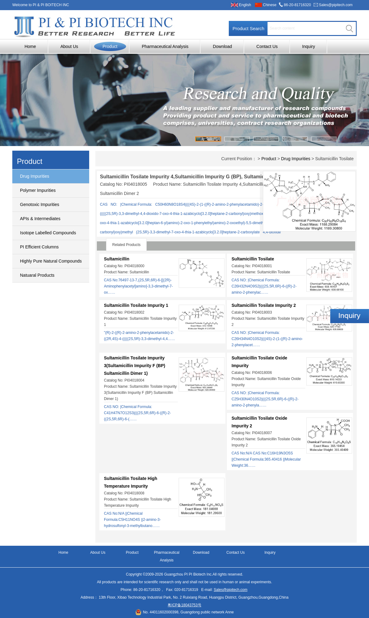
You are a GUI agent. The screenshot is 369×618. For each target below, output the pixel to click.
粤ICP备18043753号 (184, 605)
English (245, 5)
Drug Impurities (34, 176)
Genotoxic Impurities (39, 204)
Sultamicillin (116, 258)
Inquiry (308, 46)
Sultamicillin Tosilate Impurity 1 (136, 305)
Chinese (269, 5)
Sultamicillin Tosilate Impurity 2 (264, 305)
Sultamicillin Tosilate (253, 258)
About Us (69, 46)
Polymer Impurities (38, 190)
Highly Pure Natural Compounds (51, 261)
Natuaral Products (37, 275)
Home (30, 46)
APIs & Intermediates (40, 218)
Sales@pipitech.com (336, 5)
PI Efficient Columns (39, 246)
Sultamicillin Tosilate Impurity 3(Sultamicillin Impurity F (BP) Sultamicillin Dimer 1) (134, 365)
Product (109, 46)
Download (222, 46)
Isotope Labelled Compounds (48, 232)
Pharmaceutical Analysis (165, 46)
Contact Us (267, 46)
